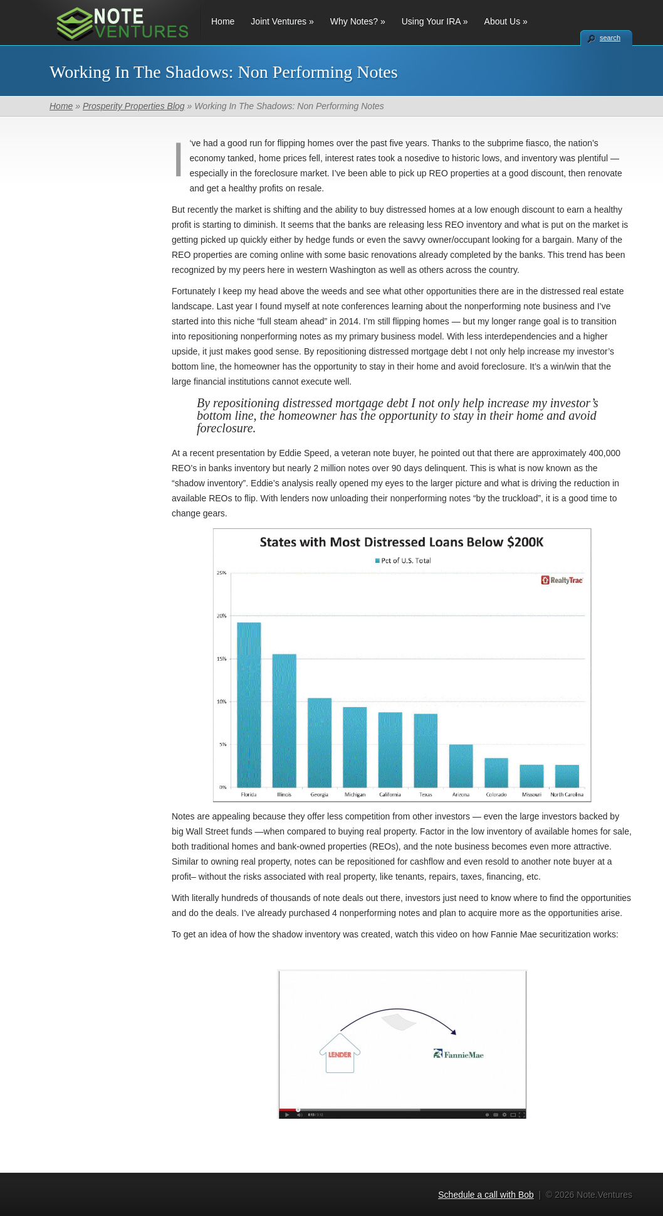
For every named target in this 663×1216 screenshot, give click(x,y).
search (610, 37)
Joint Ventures (282, 21)
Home (222, 21)
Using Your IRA (435, 21)
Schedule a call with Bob (486, 1195)
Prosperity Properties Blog (134, 106)
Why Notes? (357, 21)
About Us (506, 21)
